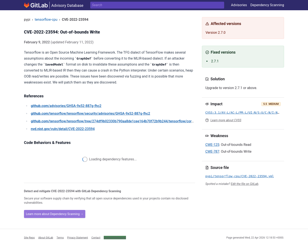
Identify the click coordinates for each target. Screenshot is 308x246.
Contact (95, 237)
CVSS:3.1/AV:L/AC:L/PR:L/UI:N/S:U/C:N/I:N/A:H (245, 112)
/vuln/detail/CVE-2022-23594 (63, 129)
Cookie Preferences (115, 237)
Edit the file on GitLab (244, 184)
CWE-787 (212, 151)
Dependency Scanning (267, 5)
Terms (60, 237)
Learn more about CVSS (225, 120)
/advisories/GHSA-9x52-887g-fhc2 (66, 106)
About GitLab (45, 237)
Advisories (239, 5)
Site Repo (29, 237)
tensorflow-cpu (46, 20)
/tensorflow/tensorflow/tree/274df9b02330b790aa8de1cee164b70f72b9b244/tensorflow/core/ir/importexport (124, 121)
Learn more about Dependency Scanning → (54, 214)
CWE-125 (212, 145)
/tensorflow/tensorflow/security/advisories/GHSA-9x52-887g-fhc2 (90, 113)
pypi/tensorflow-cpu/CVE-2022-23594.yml (239, 176)
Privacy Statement (77, 237)
